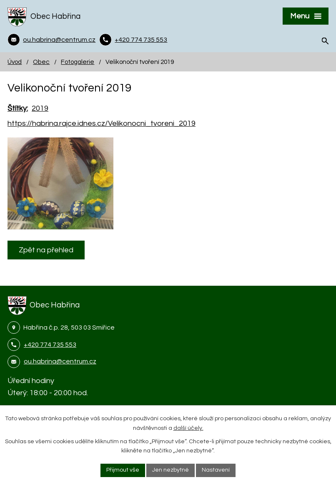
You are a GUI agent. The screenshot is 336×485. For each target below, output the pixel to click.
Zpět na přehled (46, 250)
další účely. (188, 428)
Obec (41, 61)
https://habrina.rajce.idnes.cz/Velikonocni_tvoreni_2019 (102, 123)
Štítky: (18, 108)
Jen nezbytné (170, 470)
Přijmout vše (122, 470)
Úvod (15, 61)
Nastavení (216, 470)
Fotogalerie (77, 61)
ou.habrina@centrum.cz (60, 361)
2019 (40, 108)
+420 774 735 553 (50, 344)
